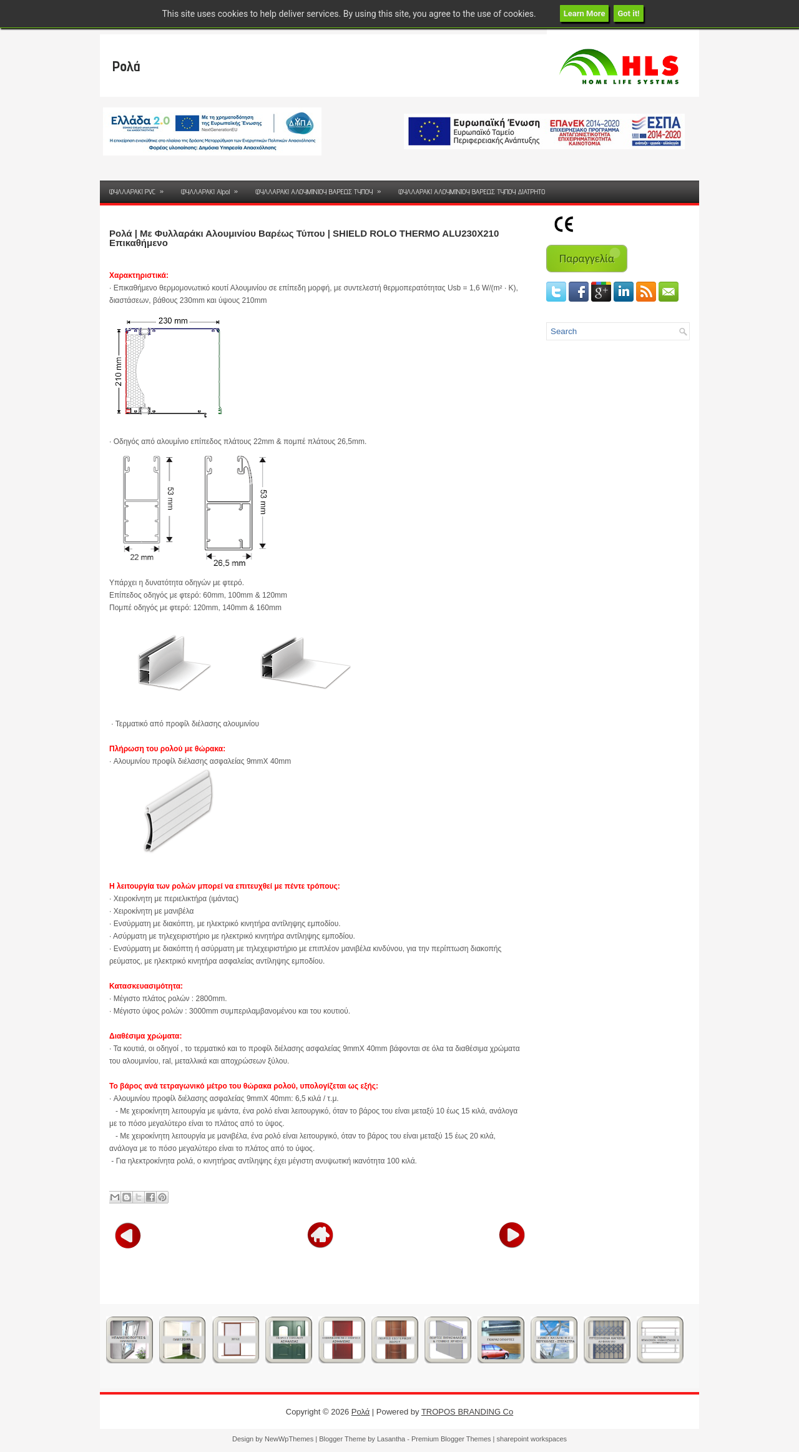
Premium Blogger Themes (451, 1439)
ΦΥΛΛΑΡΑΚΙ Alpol (213, 188)
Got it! (628, 13)
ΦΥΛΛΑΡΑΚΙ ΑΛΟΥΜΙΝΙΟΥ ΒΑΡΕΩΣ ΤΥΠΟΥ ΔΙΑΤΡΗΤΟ (471, 191)
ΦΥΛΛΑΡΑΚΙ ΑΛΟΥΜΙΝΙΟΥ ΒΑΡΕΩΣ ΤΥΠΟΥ (322, 188)
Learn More (584, 13)
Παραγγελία (586, 258)
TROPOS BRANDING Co (467, 1411)
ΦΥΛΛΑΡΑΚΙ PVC (140, 188)
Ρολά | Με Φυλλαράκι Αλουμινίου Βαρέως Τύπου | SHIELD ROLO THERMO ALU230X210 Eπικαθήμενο (304, 238)
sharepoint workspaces (532, 1439)
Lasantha (391, 1439)
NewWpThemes (289, 1439)
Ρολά (126, 66)
